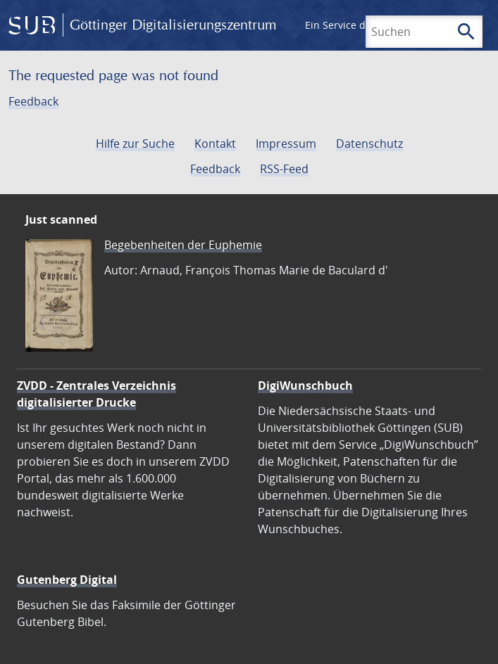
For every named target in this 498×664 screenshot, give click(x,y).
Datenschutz (369, 143)
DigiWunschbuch (305, 385)
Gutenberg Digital (67, 579)
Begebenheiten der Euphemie (183, 245)
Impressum (286, 143)
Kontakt (215, 143)
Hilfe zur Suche (135, 143)
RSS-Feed (284, 169)
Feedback (33, 101)
